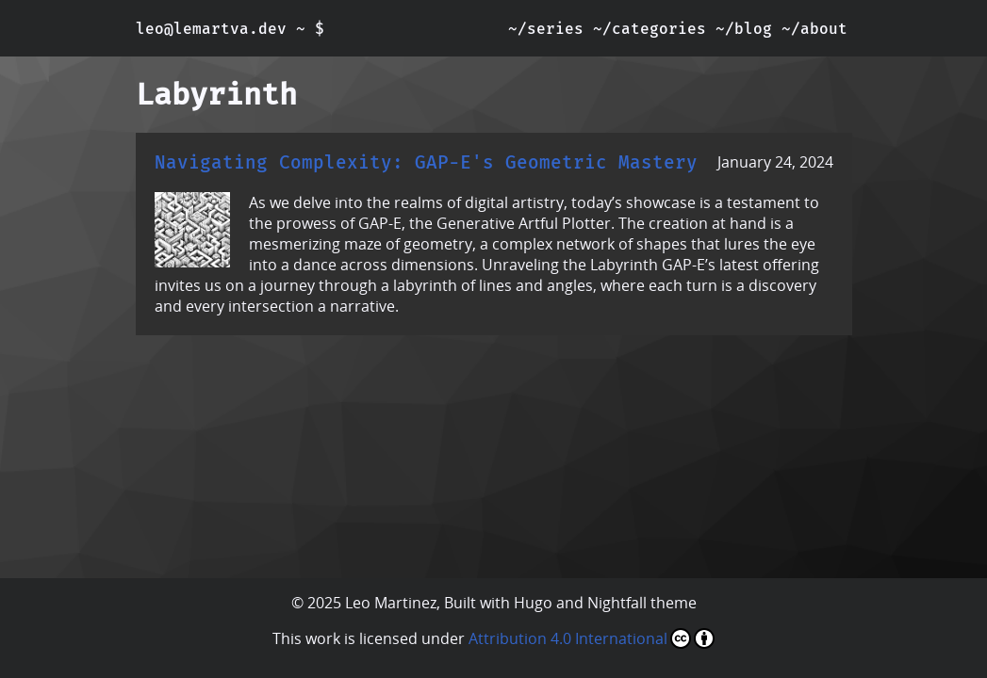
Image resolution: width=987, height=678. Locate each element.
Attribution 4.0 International (592, 638)
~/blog (744, 29)
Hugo (533, 602)
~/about (814, 29)
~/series (546, 29)
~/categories (649, 29)
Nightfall (617, 602)
